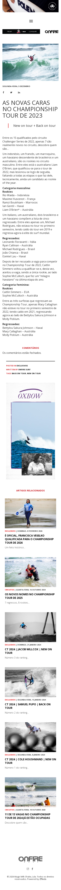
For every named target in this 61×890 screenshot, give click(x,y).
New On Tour (34, 373)
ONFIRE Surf (24, 369)
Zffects (43, 879)
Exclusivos (22, 365)
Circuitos (9, 590)
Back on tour (19, 373)
